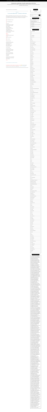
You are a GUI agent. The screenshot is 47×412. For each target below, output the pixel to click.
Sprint (31, 234)
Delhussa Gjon (32, 96)
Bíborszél (17, 12)
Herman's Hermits (33, 125)
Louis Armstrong (33, 177)
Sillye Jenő (32, 229)
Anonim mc (32, 47)
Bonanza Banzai (33, 75)
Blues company (33, 68)
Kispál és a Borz (33, 165)
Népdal (32, 201)
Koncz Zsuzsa (32, 169)
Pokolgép (32, 218)
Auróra (32, 51)
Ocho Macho (32, 206)
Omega (32, 209)
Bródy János (32, 79)
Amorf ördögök (33, 43)
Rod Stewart (32, 226)
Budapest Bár (32, 80)
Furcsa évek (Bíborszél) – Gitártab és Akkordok (17, 13)
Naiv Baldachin (33, 194)
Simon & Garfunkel (33, 230)
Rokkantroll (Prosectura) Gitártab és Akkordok (35, 26)
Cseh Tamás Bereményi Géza (34, 92)
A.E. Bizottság (32, 35)
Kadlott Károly (32, 144)
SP (31, 233)
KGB (31, 160)
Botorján (32, 76)
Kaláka (32, 148)
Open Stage (32, 210)
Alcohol (32, 40)
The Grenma (32, 238)
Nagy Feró (32, 193)
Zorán (31, 251)
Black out (32, 67)
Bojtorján (32, 72)
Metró (31, 189)
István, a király (32, 141)
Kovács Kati (32, 173)
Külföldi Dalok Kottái (21, 0)
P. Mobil (32, 214)
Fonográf (32, 113)
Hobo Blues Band (33, 129)
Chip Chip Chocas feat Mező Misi (35, 88)
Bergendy (32, 63)
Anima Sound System (33, 44)
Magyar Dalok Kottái (15, 0)
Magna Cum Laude (33, 181)
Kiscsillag (32, 164)
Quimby (32, 222)
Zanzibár (32, 250)
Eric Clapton (32, 109)
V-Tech (32, 246)
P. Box (31, 213)
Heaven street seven (33, 124)
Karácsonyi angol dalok (33, 149)
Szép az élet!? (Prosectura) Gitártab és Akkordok (35, 23)
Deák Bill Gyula (33, 95)
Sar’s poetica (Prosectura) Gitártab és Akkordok (35, 24)
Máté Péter (32, 186)
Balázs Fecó (32, 56)
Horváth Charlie (33, 133)
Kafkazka (32, 145)
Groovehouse (32, 120)
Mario (31, 185)
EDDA (31, 104)
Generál (32, 117)
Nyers (31, 205)
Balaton (32, 55)
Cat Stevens (32, 84)
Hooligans (32, 132)
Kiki (31, 161)
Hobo (31, 128)
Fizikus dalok (32, 112)
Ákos (31, 39)
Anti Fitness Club (33, 48)
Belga (31, 60)
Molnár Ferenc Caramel (34, 190)
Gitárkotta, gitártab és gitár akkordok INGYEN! (23, 3)
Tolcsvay (32, 242)
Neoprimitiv (32, 198)
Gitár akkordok (26, 0)
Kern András (32, 157)
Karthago (32, 152)
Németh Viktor (33, 197)
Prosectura (32, 221)
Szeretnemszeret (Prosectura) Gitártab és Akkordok (35, 21)
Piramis (32, 217)
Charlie (32, 87)
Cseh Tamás (32, 91)
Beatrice (32, 59)
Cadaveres (32, 83)
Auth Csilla (32, 52)
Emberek (32, 108)
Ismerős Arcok (32, 140)
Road (31, 225)
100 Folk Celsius (33, 31)
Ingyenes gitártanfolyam (9, 0)
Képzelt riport (32, 156)
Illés (31, 137)
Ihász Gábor (32, 136)
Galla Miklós (32, 116)
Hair (31, 121)
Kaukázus (32, 153)
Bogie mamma (33, 71)
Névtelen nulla (32, 202)
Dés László (32, 100)
